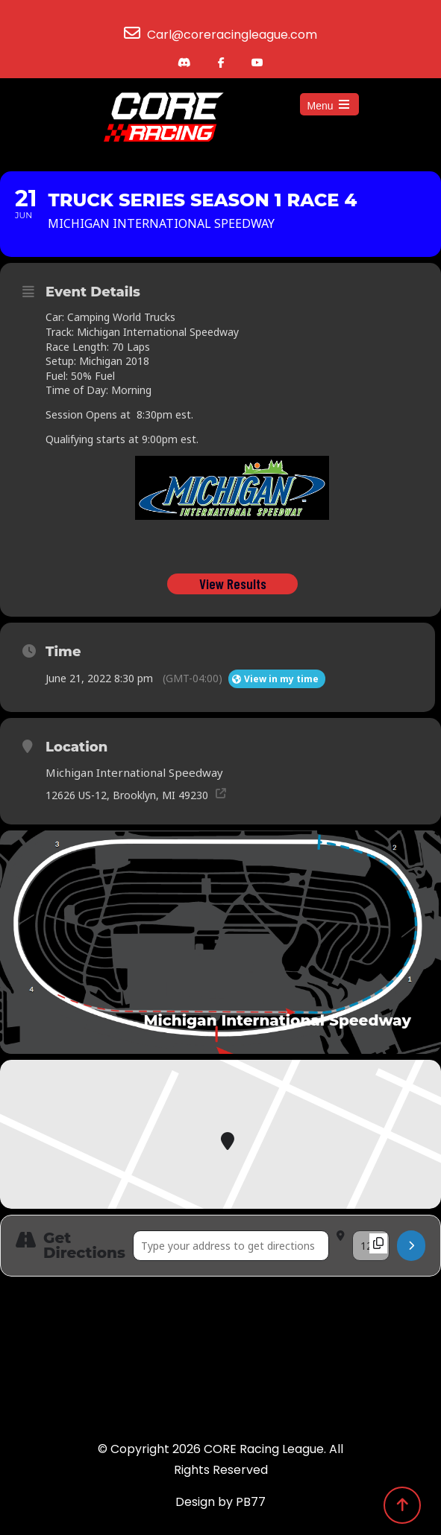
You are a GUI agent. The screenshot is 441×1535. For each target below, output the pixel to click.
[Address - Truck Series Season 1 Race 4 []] (231, 1245)
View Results (232, 583)
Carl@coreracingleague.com (232, 34)
